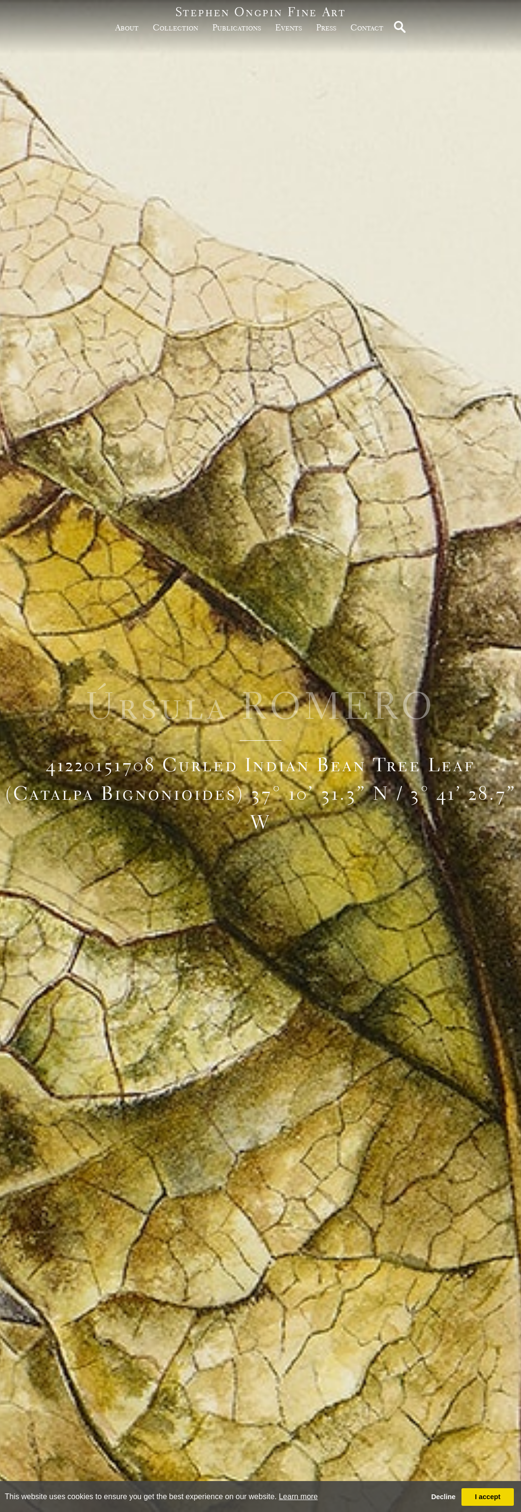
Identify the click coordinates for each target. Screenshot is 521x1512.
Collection (175, 27)
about (127, 27)
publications (236, 27)
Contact (367, 27)
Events (288, 27)
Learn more (298, 1496)
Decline (443, 1497)
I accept (488, 1497)
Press (326, 27)
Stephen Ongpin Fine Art (260, 11)
